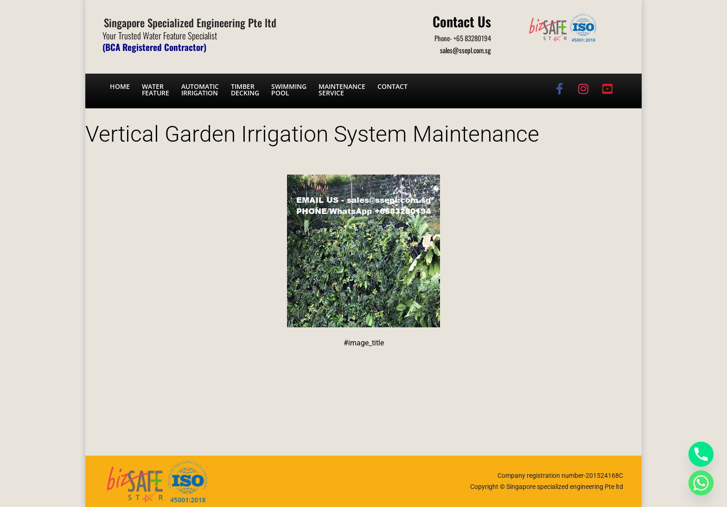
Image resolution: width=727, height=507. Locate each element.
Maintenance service (342, 89)
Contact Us (462, 21)
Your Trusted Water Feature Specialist (159, 35)
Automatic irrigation (200, 89)
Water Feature (155, 89)
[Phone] (701, 454)
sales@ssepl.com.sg (465, 50)
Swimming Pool (288, 89)
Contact (392, 86)
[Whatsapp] (701, 482)
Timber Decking (245, 89)
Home (120, 86)
